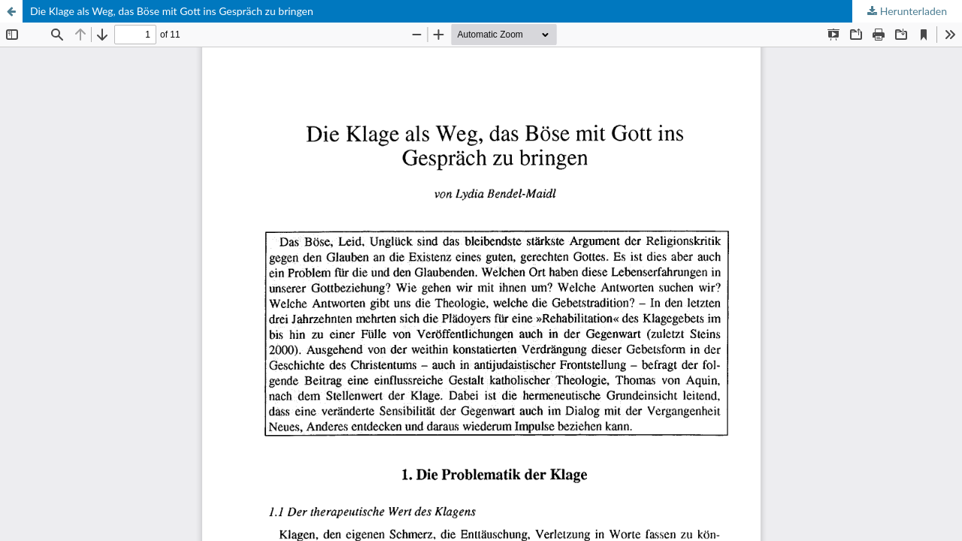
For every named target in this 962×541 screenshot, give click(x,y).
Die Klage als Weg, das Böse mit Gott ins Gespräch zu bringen (171, 11)
